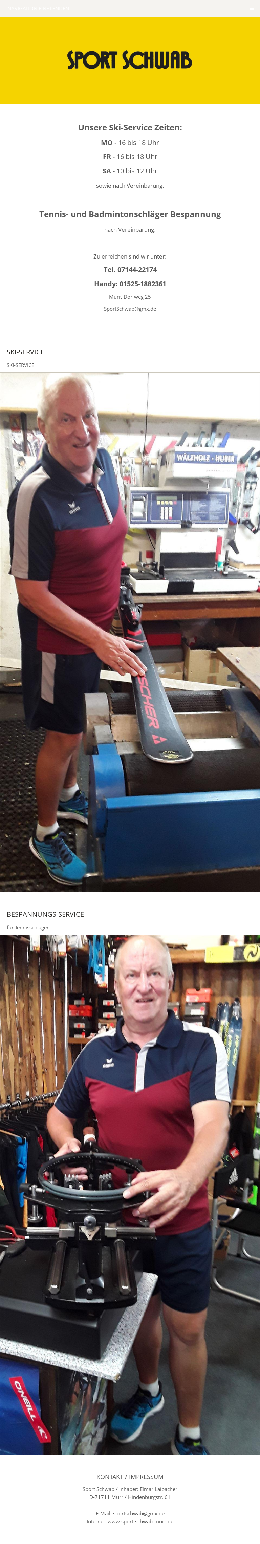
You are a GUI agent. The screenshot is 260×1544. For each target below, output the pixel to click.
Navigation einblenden (38, 8)
